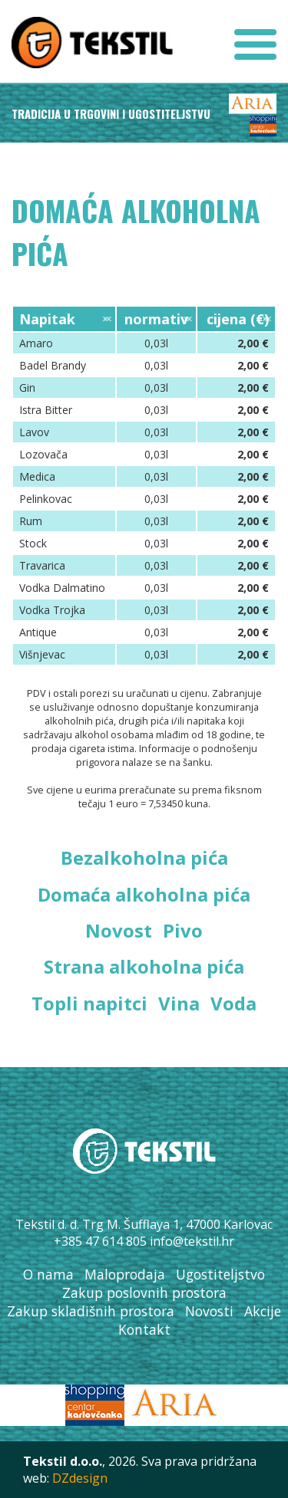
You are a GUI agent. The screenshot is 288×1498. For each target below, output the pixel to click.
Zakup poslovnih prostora (144, 1292)
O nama (48, 1274)
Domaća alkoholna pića (144, 894)
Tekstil (92, 42)
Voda (233, 1003)
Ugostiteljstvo (220, 1274)
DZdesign (80, 1478)
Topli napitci (89, 1003)
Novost (118, 930)
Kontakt (144, 1329)
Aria (252, 104)
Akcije (262, 1311)
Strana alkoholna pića (144, 966)
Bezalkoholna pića (144, 857)
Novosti (209, 1311)
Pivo (183, 930)
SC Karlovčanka (263, 126)
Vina (179, 1003)
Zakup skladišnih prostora (90, 1311)
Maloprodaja (124, 1274)
